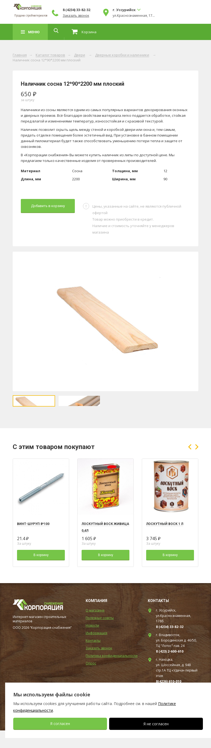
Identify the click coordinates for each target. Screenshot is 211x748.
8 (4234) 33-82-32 (118, 9)
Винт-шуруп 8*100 (33, 541)
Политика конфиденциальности (112, 673)
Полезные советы (100, 635)
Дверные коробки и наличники (122, 55)
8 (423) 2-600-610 (169, 669)
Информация (96, 650)
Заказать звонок (117, 16)
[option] (105, 321)
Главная (20, 55)
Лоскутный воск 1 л (164, 541)
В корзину (41, 572)
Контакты (93, 658)
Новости (92, 643)
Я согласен (60, 723)
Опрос (91, 681)
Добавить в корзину (48, 206)
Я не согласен (156, 723)
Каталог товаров (50, 55)
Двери (79, 55)
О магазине (95, 628)
